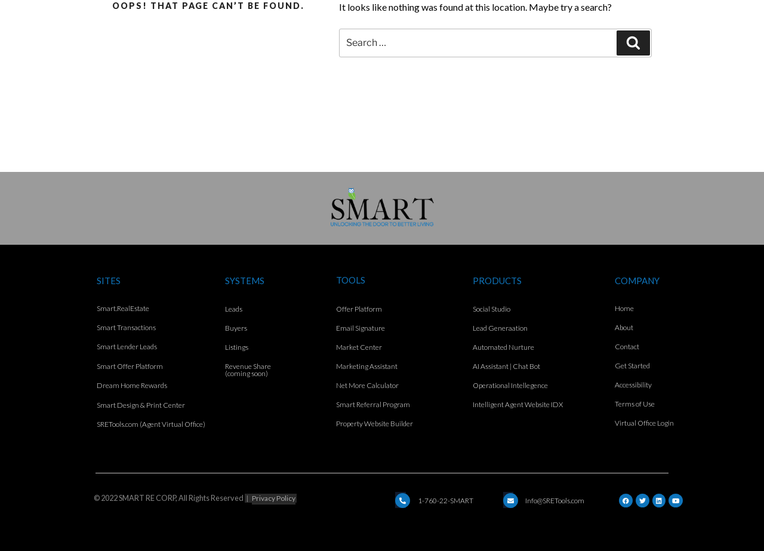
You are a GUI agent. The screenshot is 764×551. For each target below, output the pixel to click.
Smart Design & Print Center (141, 405)
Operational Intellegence (510, 385)
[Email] (402, 500)
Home (624, 308)
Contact (627, 346)
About (624, 327)
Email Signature (360, 328)
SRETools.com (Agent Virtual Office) (151, 424)
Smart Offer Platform (130, 366)
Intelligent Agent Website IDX (518, 404)
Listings (236, 347)
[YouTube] (675, 500)
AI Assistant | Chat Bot (506, 366)
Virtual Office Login (644, 422)
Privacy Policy (273, 498)
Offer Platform (359, 308)
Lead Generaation (500, 328)
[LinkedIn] (659, 500)
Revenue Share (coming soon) (248, 370)
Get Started (632, 365)
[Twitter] (642, 500)
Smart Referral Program (373, 404)
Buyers (236, 328)
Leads (233, 308)
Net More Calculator (367, 385)
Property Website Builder (374, 423)
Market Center (359, 347)
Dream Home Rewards (132, 385)
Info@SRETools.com (554, 500)
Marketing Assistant (367, 366)
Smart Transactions (126, 327)
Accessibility (633, 384)
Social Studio (491, 308)
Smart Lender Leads (127, 346)
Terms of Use (635, 403)
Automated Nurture (503, 347)
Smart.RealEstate (123, 308)
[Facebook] (626, 500)
